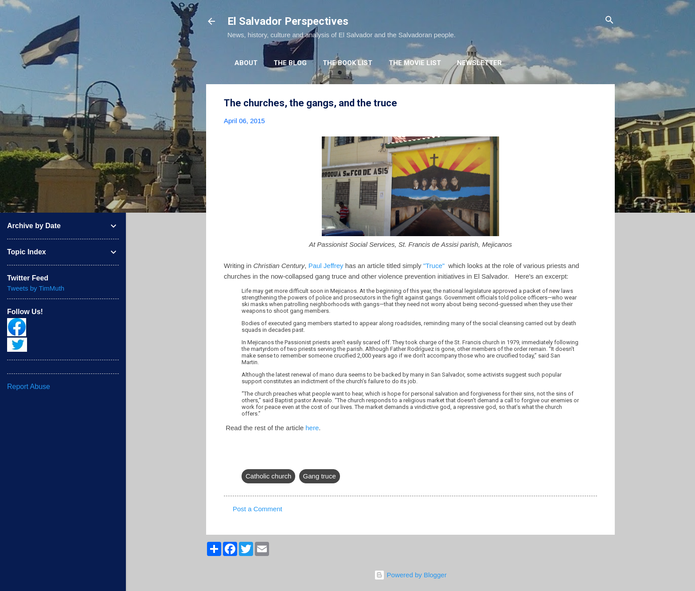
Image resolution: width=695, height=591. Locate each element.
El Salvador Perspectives (287, 21)
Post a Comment (257, 509)
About (246, 63)
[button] (591, 103)
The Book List (347, 63)
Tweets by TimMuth (35, 288)
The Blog (290, 63)
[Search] (609, 21)
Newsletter (479, 63)
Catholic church (268, 476)
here (312, 428)
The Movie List (415, 63)
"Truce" (434, 265)
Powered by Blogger (410, 575)
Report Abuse (28, 386)
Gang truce (319, 476)
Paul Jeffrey (326, 265)
